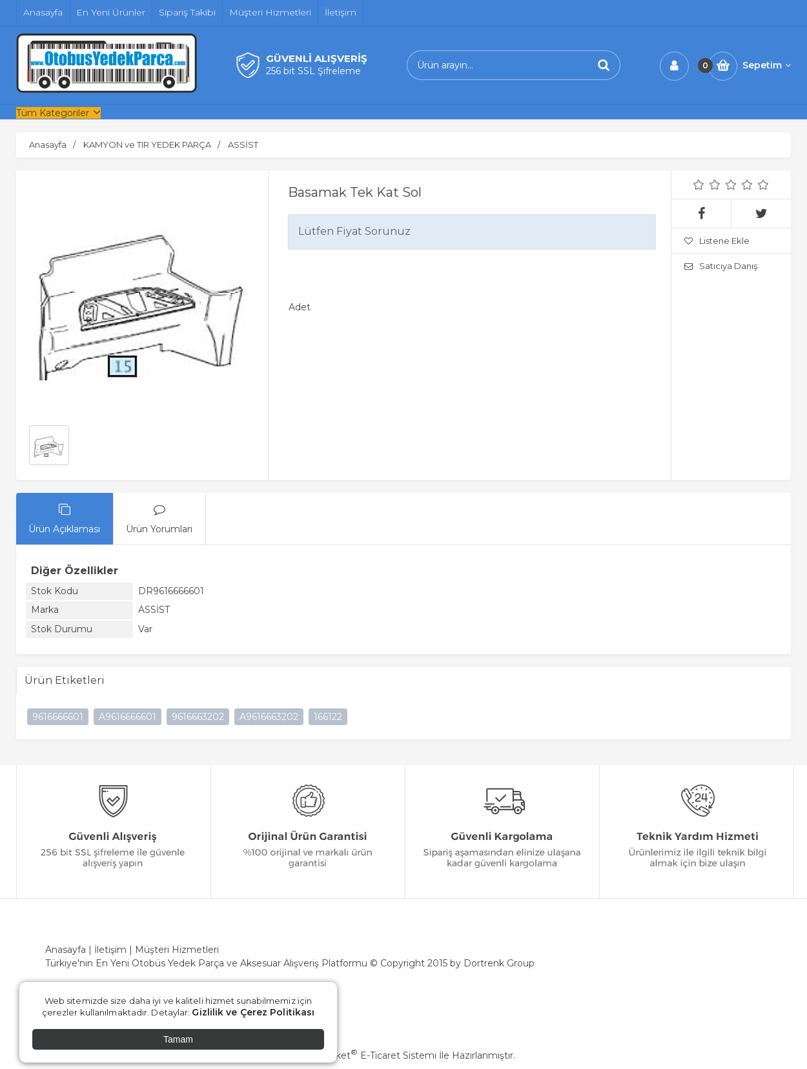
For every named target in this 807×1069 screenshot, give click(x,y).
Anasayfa (65, 949)
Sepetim (766, 65)
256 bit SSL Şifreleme (313, 71)
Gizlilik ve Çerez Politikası (253, 1012)
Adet (300, 307)
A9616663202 (269, 717)
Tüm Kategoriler (52, 113)
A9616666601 (127, 717)
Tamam (178, 1039)
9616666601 (57, 717)
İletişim (110, 949)
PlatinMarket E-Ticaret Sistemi (364, 1055)
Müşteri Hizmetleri (177, 949)
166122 (328, 717)
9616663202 (198, 717)
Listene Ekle (717, 240)
